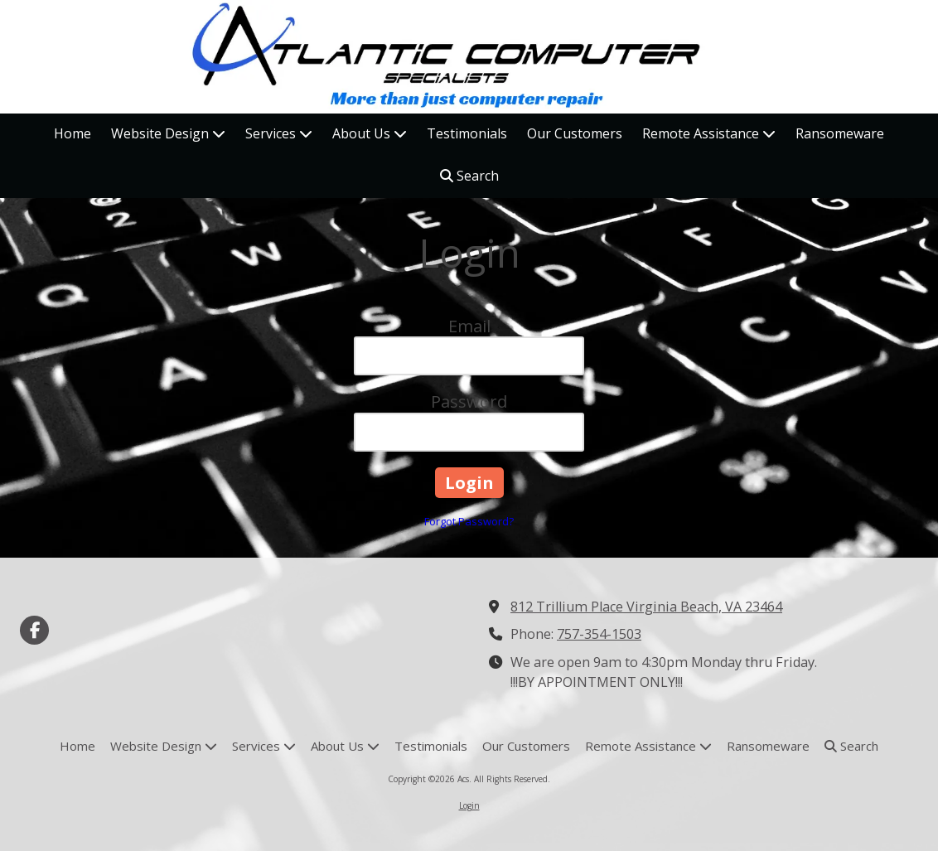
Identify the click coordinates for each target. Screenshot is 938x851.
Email (469, 326)
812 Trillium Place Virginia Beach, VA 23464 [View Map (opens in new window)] (646, 606)
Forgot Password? (469, 521)
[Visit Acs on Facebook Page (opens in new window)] (34, 630)
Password (469, 401)
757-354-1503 (599, 634)
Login (469, 805)
